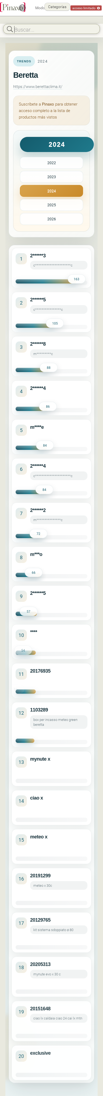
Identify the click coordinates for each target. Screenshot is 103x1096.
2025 (51, 204)
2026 (51, 218)
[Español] (22, 8)
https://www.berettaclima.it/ (37, 86)
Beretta (25, 75)
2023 (51, 176)
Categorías (57, 6)
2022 (51, 162)
